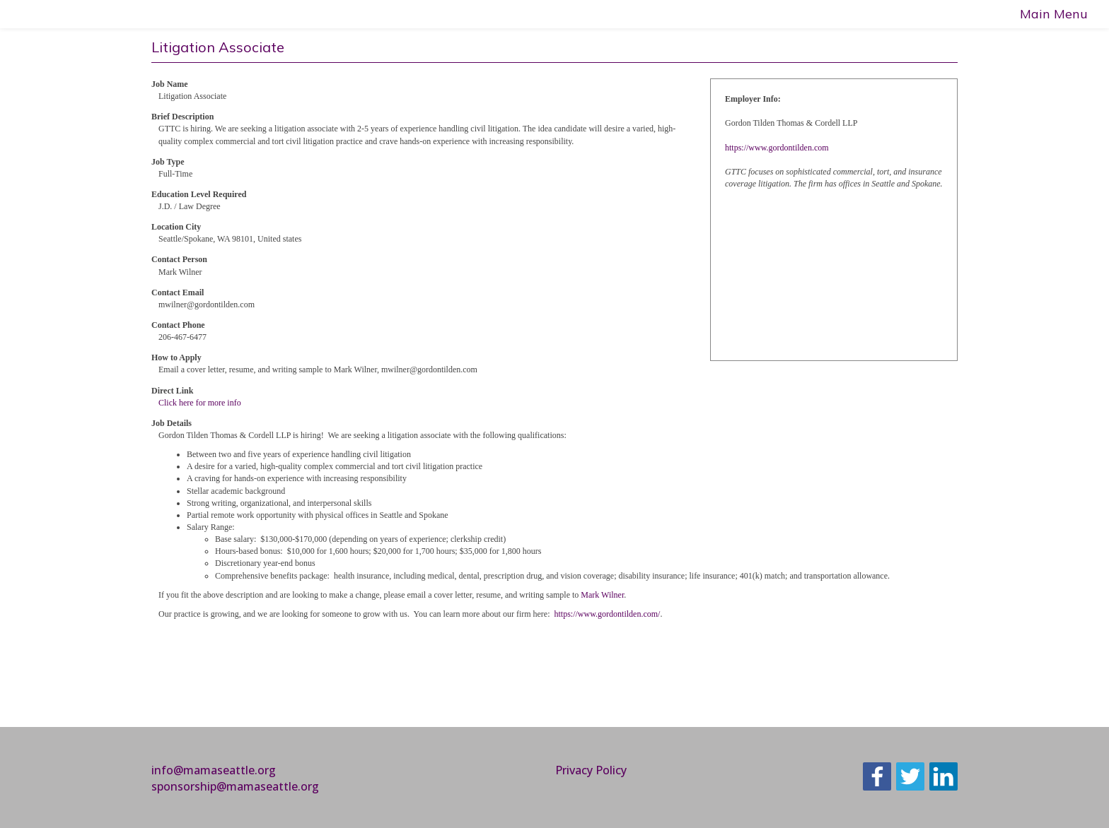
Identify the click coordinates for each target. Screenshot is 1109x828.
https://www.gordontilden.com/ (607, 614)
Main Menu (1054, 14)
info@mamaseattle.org (213, 770)
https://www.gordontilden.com (777, 148)
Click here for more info (199, 403)
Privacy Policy (591, 770)
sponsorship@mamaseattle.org (235, 786)
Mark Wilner (602, 595)
